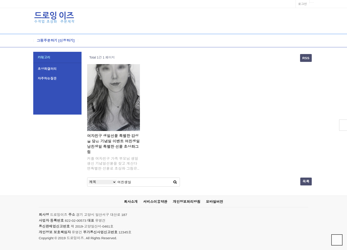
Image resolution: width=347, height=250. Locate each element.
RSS (305, 58)
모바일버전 (214, 202)
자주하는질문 (47, 78)
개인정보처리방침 (186, 202)
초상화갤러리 (47, 69)
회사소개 (131, 202)
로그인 (302, 4)
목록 (306, 181)
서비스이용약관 (155, 202)
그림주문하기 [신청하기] (56, 40)
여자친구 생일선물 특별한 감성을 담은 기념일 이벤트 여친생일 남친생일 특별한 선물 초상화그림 (113, 144)
